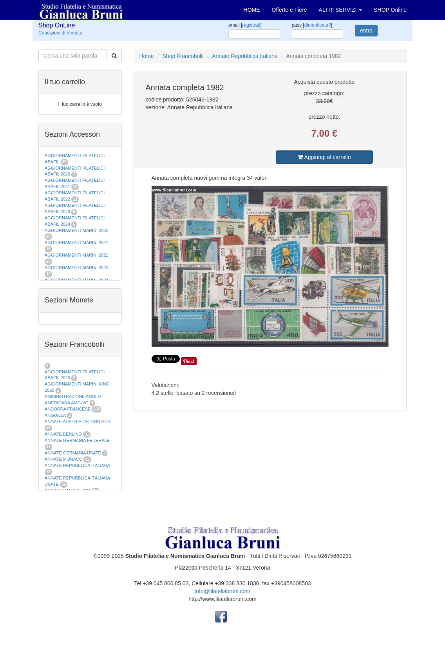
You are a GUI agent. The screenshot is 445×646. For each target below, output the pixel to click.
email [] (245, 25)
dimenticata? (317, 25)
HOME (252, 10)
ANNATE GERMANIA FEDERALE (77, 440)
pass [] (312, 25)
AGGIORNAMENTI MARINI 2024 (77, 280)
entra (366, 30)
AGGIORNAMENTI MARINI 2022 (77, 255)
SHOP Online (390, 10)
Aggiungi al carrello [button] (324, 157)
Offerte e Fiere (289, 10)
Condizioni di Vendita (60, 33)
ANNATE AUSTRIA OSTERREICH (78, 421)
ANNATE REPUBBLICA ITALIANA (77, 465)
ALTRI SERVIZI (340, 10)
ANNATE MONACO (63, 459)
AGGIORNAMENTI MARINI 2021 (77, 242)
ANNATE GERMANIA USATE (73, 453)
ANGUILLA (55, 415)
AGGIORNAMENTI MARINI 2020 (77, 230)
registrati (251, 25)
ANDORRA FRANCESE (67, 409)
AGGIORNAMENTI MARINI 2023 (77, 267)
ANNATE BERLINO (63, 434)
